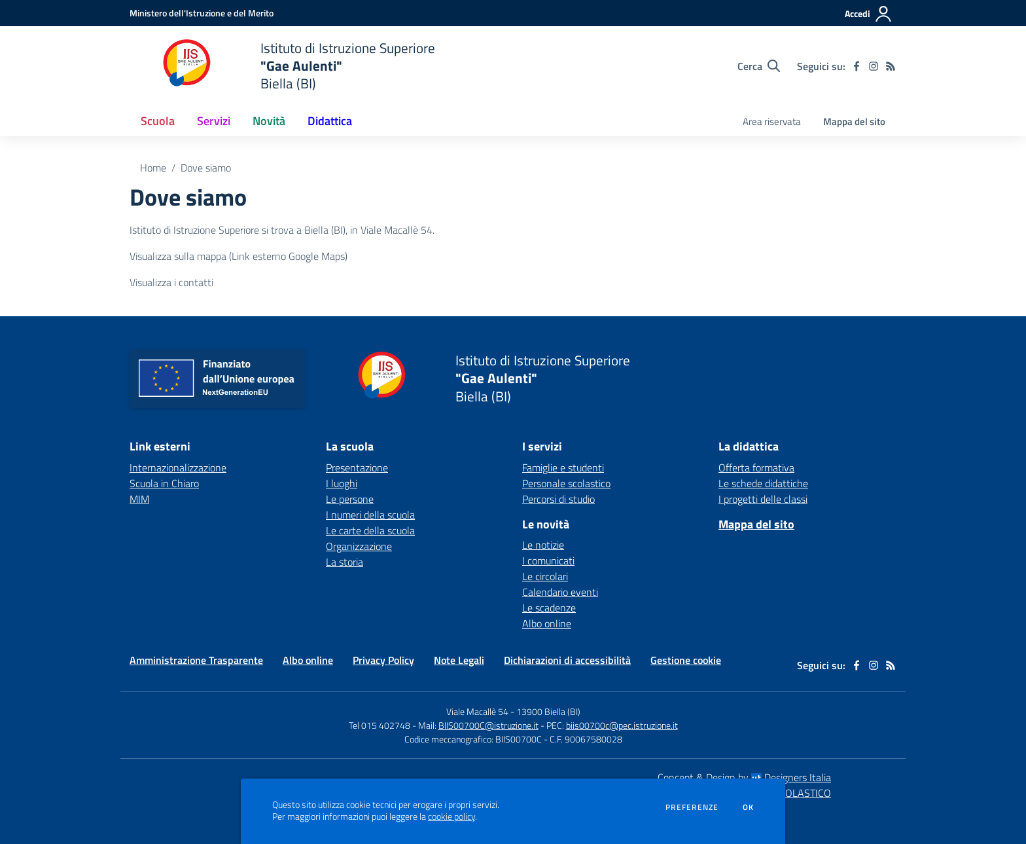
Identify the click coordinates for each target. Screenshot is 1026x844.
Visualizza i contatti (171, 282)
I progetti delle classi (762, 499)
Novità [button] (269, 121)
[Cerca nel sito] (759, 66)
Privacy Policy (383, 660)
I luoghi (341, 483)
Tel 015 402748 (379, 725)
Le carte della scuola (370, 530)
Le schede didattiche (763, 483)
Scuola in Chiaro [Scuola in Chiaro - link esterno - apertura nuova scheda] (164, 483)
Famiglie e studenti (563, 467)
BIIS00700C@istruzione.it (488, 725)
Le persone (350, 499)
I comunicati (548, 560)
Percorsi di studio (558, 499)
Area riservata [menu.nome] (772, 121)
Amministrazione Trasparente (196, 660)
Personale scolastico (566, 483)
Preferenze (691, 807)
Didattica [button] (330, 121)
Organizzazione (359, 546)
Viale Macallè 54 (477, 711)
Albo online (546, 623)
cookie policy (451, 816)
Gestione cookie (685, 660)
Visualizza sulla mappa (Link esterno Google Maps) (238, 256)
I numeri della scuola (370, 515)
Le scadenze (549, 607)
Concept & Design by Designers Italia (744, 777)
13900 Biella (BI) (548, 711)
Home (153, 167)
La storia (344, 562)
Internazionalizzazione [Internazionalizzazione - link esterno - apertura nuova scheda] (178, 467)
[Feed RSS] (890, 66)
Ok (748, 807)
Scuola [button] (158, 121)
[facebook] (856, 66)
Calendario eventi (560, 592)
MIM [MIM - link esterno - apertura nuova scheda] (139, 499)
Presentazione (357, 467)
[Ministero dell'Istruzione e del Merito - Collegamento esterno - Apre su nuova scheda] (202, 13)
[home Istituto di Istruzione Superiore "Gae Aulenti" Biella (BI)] (282, 65)
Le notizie (543, 545)
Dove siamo (206, 167)
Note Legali (459, 660)
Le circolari (545, 576)
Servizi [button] (213, 121)
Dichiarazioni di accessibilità (567, 660)
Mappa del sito (854, 121)
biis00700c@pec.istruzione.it (622, 725)
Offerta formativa (756, 467)
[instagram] (873, 66)
